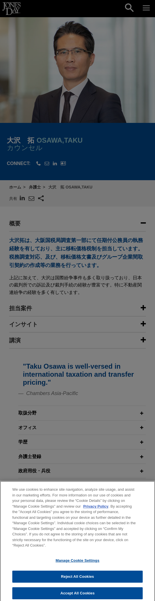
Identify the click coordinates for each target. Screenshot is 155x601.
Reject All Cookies (77, 582)
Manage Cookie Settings (77, 566)
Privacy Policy (95, 512)
